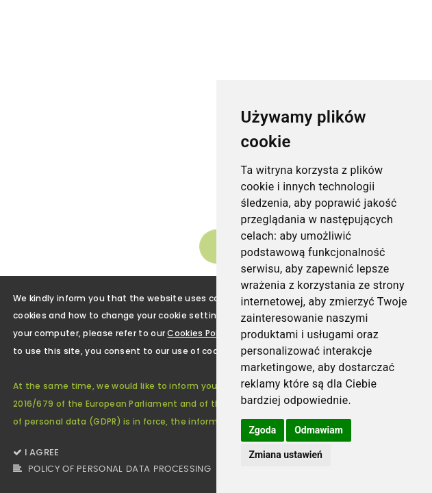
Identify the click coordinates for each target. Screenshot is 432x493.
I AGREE (36, 452)
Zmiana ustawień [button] (285, 454)
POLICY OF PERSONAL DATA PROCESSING (112, 469)
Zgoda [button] (263, 430)
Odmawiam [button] (318, 430)
